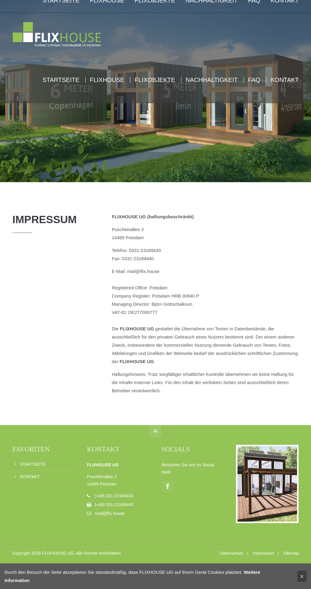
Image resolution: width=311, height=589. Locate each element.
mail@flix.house (110, 513)
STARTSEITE (33, 464)
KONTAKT (30, 476)
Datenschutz (231, 553)
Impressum (263, 553)
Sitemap (291, 553)
